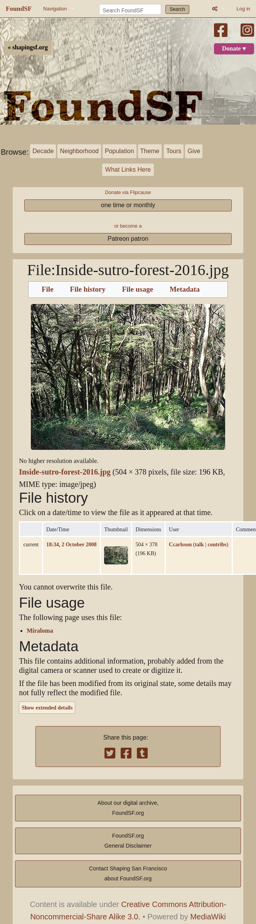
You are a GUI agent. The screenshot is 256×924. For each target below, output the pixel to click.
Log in (243, 9)
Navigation (55, 9)
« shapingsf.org (28, 47)
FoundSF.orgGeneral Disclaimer (128, 841)
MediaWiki (208, 916)
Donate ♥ (234, 48)
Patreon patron (128, 238)
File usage (137, 289)
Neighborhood (79, 151)
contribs (217, 544)
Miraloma (40, 630)
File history (87, 289)
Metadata (185, 289)
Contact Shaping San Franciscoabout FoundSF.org (128, 873)
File (48, 289)
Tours (173, 151)
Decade (43, 151)
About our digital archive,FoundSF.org (128, 808)
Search (177, 9)
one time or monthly (128, 205)
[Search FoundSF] (130, 9)
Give (193, 151)
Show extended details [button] (47, 707)
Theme (150, 151)
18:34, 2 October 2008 (71, 544)
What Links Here (128, 169)
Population (119, 151)
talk (199, 544)
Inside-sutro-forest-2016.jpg (65, 472)
